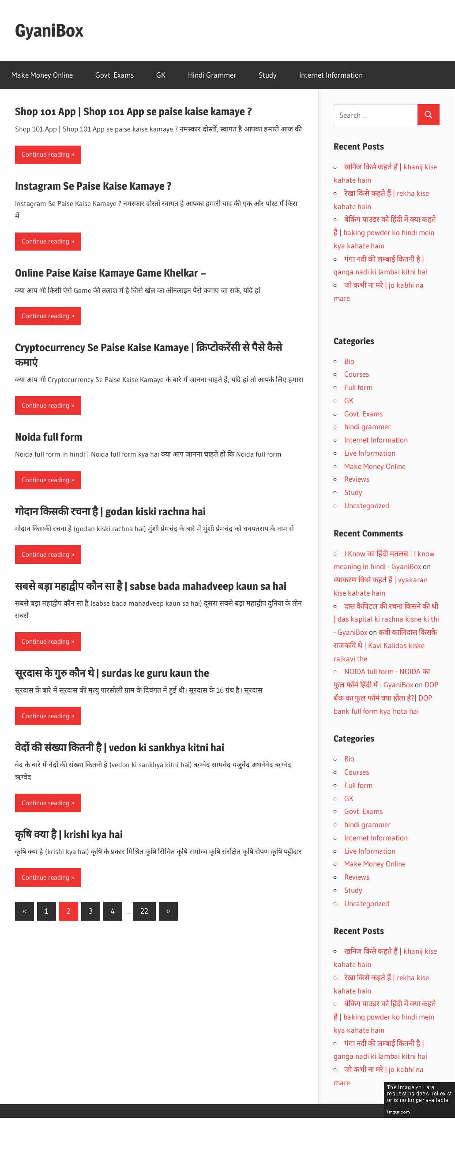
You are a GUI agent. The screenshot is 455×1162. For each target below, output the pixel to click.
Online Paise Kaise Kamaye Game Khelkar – (110, 272)
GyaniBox (49, 30)
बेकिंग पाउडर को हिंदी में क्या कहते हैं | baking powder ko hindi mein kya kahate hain (385, 232)
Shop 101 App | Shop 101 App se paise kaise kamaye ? (133, 111)
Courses (356, 374)
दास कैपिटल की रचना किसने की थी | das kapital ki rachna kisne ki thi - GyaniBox (386, 619)
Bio (349, 361)
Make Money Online (42, 74)
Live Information (369, 452)
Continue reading (45, 154)
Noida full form (49, 437)
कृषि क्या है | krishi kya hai (69, 834)
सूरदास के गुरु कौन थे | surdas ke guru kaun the (112, 673)
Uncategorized (366, 505)
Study (268, 74)
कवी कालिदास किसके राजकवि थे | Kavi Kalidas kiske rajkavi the (385, 645)
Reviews (356, 479)
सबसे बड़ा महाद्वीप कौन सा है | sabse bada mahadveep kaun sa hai (150, 586)
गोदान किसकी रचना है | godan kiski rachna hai (110, 511)
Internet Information (331, 74)
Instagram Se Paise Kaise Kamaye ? (93, 186)
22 (144, 910)
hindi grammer (367, 426)
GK (160, 74)
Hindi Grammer (212, 74)
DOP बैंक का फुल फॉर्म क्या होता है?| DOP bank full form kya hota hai (386, 698)
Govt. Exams (114, 74)
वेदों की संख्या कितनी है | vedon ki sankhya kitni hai (119, 747)
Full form (358, 387)
